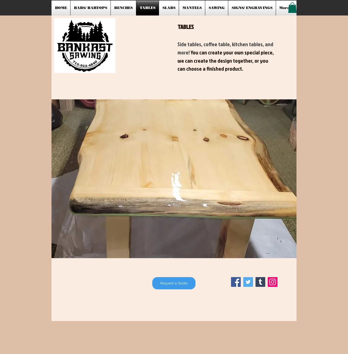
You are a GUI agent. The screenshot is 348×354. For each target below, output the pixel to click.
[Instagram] (273, 282)
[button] (292, 7)
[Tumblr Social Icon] (260, 282)
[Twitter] (248, 282)
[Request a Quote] (174, 283)
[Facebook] (236, 282)
